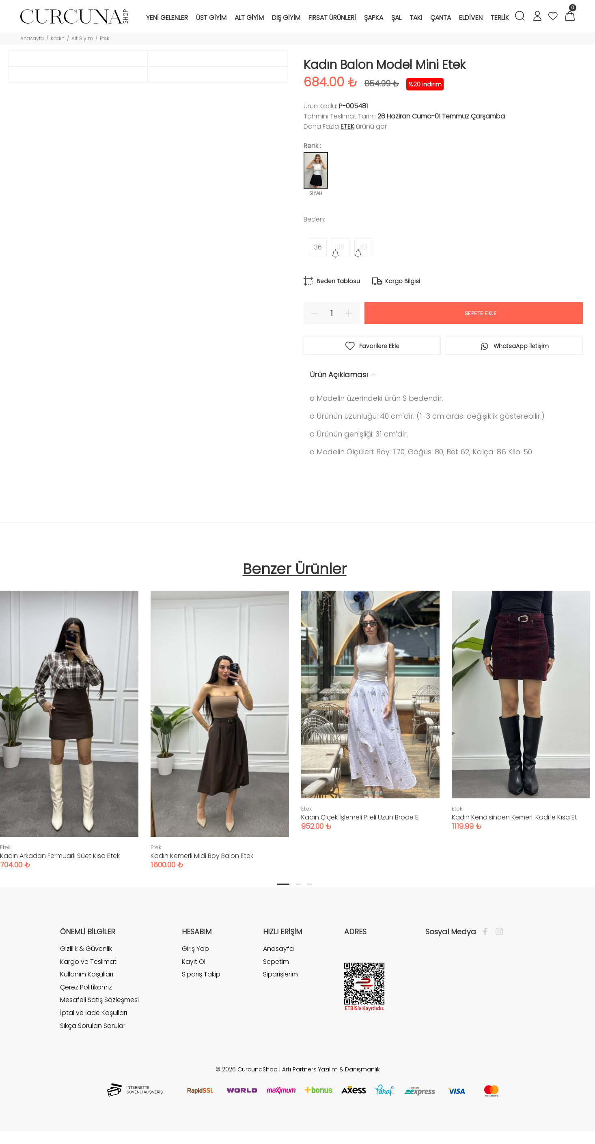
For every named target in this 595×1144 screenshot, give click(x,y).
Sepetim (276, 962)
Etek (104, 38)
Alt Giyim (82, 38)
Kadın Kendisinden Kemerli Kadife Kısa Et (514, 817)
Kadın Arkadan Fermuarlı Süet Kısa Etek (60, 856)
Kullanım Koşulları (86, 974)
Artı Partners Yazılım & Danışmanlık (331, 1070)
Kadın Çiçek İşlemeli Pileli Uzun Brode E (359, 817)
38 (341, 247)
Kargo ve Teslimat (88, 962)
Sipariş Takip (201, 974)
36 (318, 247)
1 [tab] (283, 885)
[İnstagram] (497, 932)
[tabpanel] (219, 722)
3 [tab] (309, 885)
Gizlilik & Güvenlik (86, 949)
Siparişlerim (280, 974)
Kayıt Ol (193, 962)
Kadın (58, 38)
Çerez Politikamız (86, 987)
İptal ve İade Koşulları (93, 1013)
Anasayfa (32, 38)
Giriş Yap (195, 949)
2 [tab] (298, 885)
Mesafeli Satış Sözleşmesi (99, 1000)
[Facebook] (487, 932)
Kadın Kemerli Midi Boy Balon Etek (202, 856)
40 (363, 247)
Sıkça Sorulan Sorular (92, 1026)
